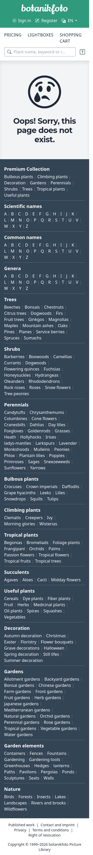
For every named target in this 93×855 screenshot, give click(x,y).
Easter (10, 642)
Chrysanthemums (46, 412)
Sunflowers (15, 468)
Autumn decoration (23, 636)
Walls (49, 778)
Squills (36, 499)
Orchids (36, 549)
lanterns (61, 765)
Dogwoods (41, 313)
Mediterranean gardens (27, 710)
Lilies (60, 493)
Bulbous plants (18, 176)
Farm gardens (17, 691)
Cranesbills (14, 425)
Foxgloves (13, 431)
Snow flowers (58, 387)
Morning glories (19, 524)
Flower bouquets (57, 642)
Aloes (27, 580)
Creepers (34, 517)
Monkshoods (16, 449)
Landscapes (15, 803)
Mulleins (42, 449)
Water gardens (18, 734)
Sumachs (32, 338)
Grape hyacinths (20, 493)
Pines (9, 332)
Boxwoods (39, 356)
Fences (36, 753)
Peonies (61, 449)
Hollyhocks (30, 437)
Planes (25, 332)
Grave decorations (22, 648)
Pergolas (49, 772)
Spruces (12, 338)
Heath (10, 437)
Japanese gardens (21, 704)
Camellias (62, 356)
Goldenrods (39, 431)
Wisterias (48, 524)
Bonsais (32, 307)
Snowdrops (15, 499)
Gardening (14, 759)
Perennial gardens (22, 722)
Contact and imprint (57, 824)
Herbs (23, 604)
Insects (43, 797)
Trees (27, 189)
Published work (21, 824)
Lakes (60, 797)
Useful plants (16, 195)
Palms (54, 549)
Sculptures (14, 778)
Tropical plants (51, 189)
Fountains (56, 753)
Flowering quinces (21, 369)
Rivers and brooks (48, 803)
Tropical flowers (54, 555)
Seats (34, 778)
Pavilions (27, 772)
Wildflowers (15, 809)
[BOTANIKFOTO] (44, 9)
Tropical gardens (20, 728)
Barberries (14, 356)
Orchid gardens (55, 716)
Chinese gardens (54, 685)
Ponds (68, 772)
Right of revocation (44, 835)
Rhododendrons (44, 381)
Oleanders (14, 381)
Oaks (63, 325)
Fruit (8, 604)
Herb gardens (47, 697)
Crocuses (13, 486)
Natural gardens (20, 716)
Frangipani (14, 549)
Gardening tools (44, 759)
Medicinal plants (49, 604)
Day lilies (56, 425)
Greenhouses (17, 765)
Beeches (12, 307)
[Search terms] (40, 51)
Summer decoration (23, 660)
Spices (33, 611)
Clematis (12, 517)
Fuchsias (52, 369)
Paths (9, 772)
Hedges (41, 765)
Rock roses (14, 387)
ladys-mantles (17, 443)
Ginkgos (36, 319)
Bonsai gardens (19, 685)
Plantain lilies (32, 455)
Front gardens (49, 691)
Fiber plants (59, 598)
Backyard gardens (61, 679)
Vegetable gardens (59, 728)
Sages (34, 461)
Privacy (20, 830)
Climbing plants (52, 176)
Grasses (62, 431)
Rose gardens (57, 722)
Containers (14, 753)
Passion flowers (19, 555)
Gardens (38, 183)
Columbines (15, 418)
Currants (12, 363)
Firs (59, 313)
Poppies (57, 455)
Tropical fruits (17, 561)
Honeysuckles (17, 375)
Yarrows (37, 468)
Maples (11, 325)
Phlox (9, 455)
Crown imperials (42, 486)
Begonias (13, 542)
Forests (25, 797)
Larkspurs (45, 443)
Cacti (42, 580)
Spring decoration (21, 654)
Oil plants (13, 611)
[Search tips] (82, 51)
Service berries (50, 332)
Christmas (56, 636)
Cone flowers (44, 418)
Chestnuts (54, 307)
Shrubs (11, 189)
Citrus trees (15, 313)
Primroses (14, 461)
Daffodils (70, 486)
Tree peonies (16, 393)
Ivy (50, 517)
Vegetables (15, 617)
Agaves (11, 580)
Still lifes (51, 654)
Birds (9, 797)
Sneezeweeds (57, 461)
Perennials (61, 183)
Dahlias (37, 425)
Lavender (68, 443)
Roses (35, 387)
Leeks (45, 493)
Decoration (15, 183)
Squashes (52, 611)
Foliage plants (66, 542)
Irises (51, 437)
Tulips (52, 499)
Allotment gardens (22, 679)
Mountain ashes (37, 325)
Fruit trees (14, 319)
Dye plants (33, 598)
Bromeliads (37, 542)
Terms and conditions (50, 830)
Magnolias (59, 319)
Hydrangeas (47, 375)
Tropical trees (48, 561)
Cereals (11, 598)
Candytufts (14, 412)
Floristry (28, 642)
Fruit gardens (17, 697)
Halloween (54, 648)
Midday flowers (66, 580)
